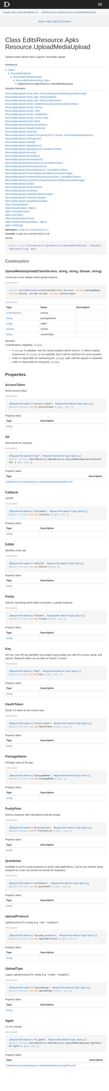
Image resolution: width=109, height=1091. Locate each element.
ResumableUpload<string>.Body (22, 121)
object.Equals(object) (16, 204)
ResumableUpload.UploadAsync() (23, 145)
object (11, 70)
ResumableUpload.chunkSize (21, 131)
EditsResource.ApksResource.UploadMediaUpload (68, 12)
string (37, 76)
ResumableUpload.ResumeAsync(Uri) (25, 166)
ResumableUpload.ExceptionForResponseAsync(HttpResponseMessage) (45, 180)
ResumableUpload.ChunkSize (21, 190)
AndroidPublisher (38, 230)
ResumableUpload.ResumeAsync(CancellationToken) (34, 162)
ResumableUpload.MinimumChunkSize (26, 124)
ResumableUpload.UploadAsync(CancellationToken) (33, 149)
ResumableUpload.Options (19, 183)
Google (21, 230)
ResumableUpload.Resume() (21, 152)
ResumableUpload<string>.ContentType (26, 117)
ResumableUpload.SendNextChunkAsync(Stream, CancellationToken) (43, 176)
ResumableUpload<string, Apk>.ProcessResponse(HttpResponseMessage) (46, 93)
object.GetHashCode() (17, 211)
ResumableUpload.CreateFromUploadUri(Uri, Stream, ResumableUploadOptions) (49, 135)
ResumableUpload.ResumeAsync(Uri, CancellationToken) (36, 169)
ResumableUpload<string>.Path (22, 110)
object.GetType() (14, 214)
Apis (27, 230)
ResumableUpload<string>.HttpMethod (26, 114)
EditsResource (14, 481)
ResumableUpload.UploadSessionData (26, 201)
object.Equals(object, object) (20, 208)
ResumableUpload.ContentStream (23, 187)
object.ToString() (14, 225)
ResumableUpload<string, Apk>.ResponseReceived (33, 100)
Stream (10, 329)
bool (8, 850)
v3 (47, 230)
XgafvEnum (68, 1065)
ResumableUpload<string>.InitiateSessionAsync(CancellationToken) (42, 103)
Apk (46, 80)
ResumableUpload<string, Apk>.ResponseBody (31, 97)
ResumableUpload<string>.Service (24, 107)
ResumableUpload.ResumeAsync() (24, 159)
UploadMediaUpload (50, 481)
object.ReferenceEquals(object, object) (26, 221)
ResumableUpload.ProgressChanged (25, 197)
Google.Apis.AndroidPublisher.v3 (20, 12)
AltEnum (66, 481)
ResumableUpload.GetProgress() (23, 138)
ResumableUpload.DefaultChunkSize (25, 128)
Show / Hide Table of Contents (54, 21)
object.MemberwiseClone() (19, 218)
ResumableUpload (21, 73)
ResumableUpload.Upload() (20, 142)
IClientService (13, 312)
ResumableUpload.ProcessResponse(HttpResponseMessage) (39, 173)
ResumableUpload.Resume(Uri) (22, 156)
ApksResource (31, 481)
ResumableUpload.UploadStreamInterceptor (29, 194)
